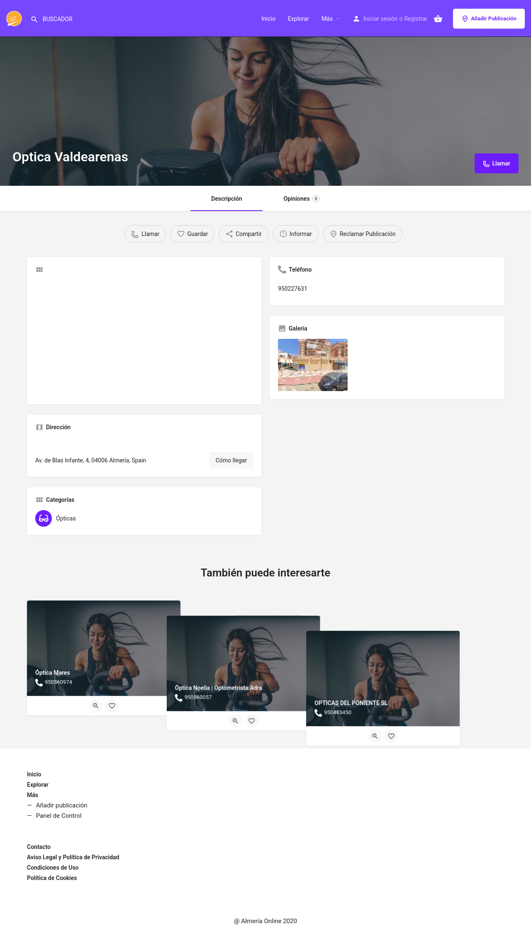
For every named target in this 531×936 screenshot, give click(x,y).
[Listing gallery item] (313, 365)
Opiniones (301, 198)
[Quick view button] (95, 705)
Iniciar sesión (380, 18)
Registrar (415, 18)
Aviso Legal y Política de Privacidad (73, 857)
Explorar (298, 18)
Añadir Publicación (488, 18)
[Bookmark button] (112, 705)
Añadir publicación (62, 805)
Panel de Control (59, 815)
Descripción (226, 198)
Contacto (39, 847)
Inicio (268, 18)
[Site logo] (15, 18)
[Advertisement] (144, 338)
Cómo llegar (231, 460)
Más (327, 18)
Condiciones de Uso (53, 867)
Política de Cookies (52, 878)
